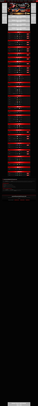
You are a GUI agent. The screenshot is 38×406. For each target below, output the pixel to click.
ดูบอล (28, 36)
